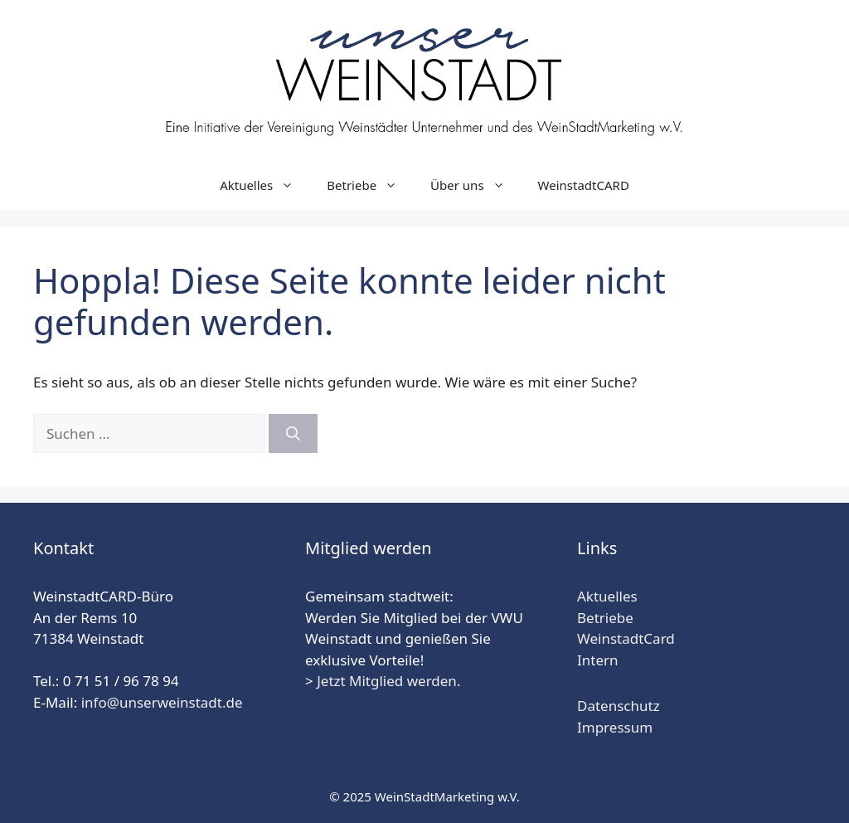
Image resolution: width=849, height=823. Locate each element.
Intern (598, 660)
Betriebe (370, 185)
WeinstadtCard (626, 638)
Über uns (475, 185)
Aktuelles (265, 185)
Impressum (615, 727)
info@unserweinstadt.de (162, 702)
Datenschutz (618, 705)
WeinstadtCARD (583, 185)
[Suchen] (293, 434)
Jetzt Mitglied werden (387, 680)
